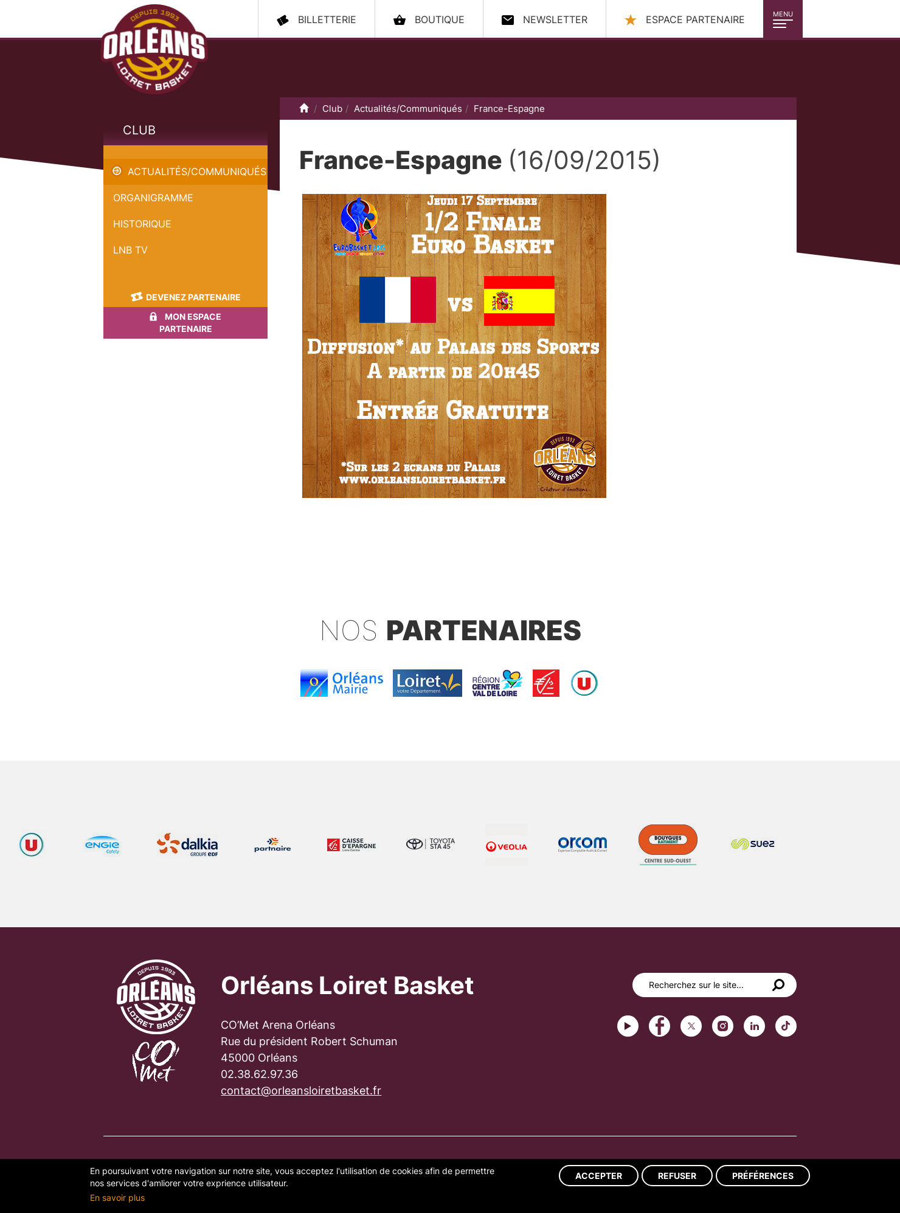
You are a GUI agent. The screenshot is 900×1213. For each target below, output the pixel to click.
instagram (722, 1026)
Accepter (598, 1175)
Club (139, 130)
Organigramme (153, 198)
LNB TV (130, 250)
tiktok (786, 1026)
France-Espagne (140, 152)
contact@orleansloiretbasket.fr (301, 1090)
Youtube (628, 1026)
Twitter (691, 1026)
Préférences (763, 1175)
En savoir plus (117, 1197)
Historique (142, 224)
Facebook (659, 1026)
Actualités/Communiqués (197, 171)
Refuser (677, 1175)
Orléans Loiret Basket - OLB (154, 49)
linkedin (754, 1026)
